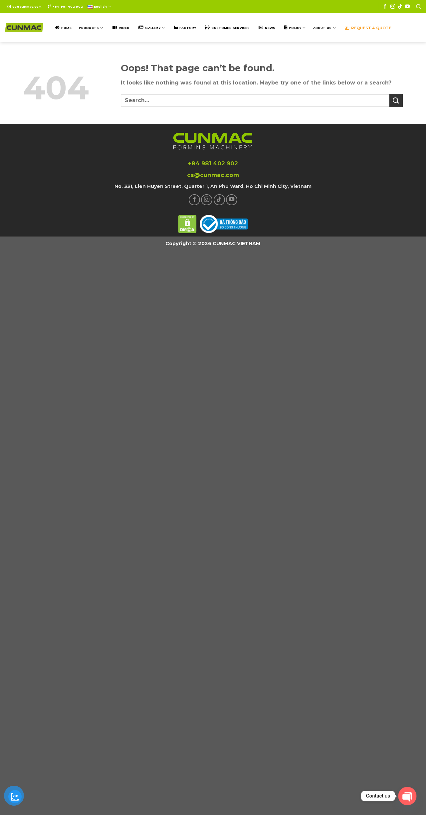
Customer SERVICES (230, 28)
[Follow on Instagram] (392, 6)
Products (91, 28)
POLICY (297, 28)
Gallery (155, 28)
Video (124, 28)
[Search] (418, 6)
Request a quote (371, 28)
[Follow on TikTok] (400, 6)
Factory (187, 28)
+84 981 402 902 (68, 6)
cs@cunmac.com (27, 6)
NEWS (270, 28)
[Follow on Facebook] (385, 6)
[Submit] (396, 100)
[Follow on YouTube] (407, 6)
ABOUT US (324, 28)
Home (66, 28)
